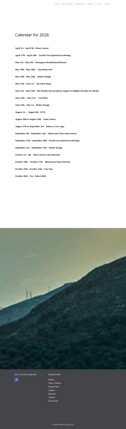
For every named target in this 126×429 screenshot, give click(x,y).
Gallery (51, 390)
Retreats (52, 393)
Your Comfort (54, 383)
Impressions (53, 386)
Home (51, 379)
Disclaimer (53, 401)
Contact (51, 397)
